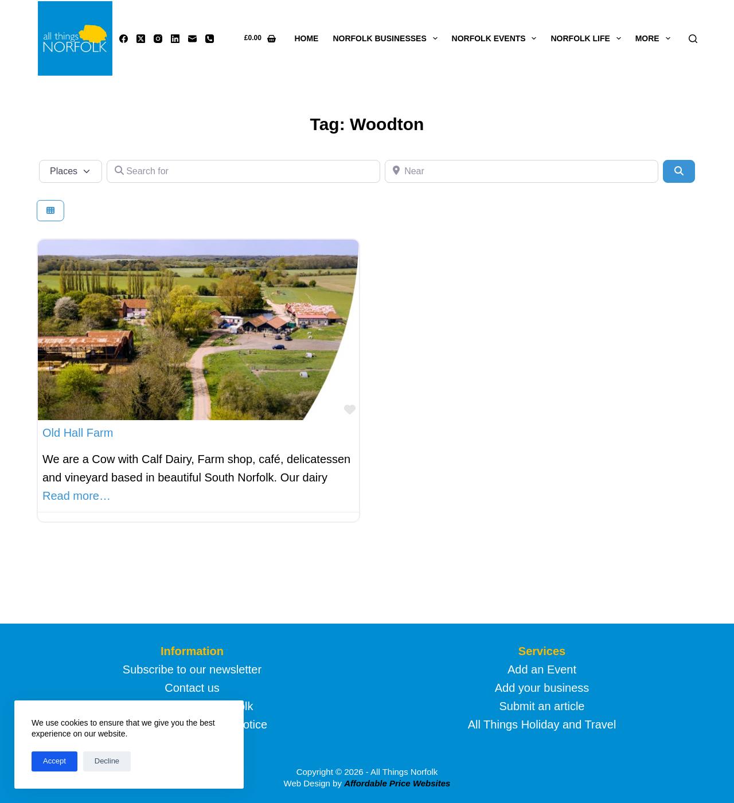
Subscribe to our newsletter (192, 669)
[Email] (192, 38)
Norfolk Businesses (387, 38)
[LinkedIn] (175, 38)
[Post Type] (70, 171)
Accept (54, 761)
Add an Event (541, 669)
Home (306, 38)
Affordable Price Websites (397, 783)
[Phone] (209, 38)
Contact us (192, 687)
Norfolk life (587, 38)
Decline (107, 761)
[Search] (693, 38)
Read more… (76, 495)
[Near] (521, 171)
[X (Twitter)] (140, 38)
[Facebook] (123, 38)
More (655, 38)
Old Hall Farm (77, 432)
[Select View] (50, 210)
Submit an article (542, 706)
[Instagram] (158, 38)
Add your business (542, 687)
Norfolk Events (496, 38)
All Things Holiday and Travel (542, 724)
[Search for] (243, 171)
